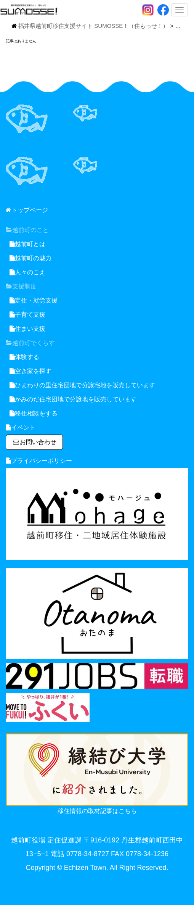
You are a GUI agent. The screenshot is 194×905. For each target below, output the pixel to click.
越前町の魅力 (30, 258)
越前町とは (27, 244)
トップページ (27, 210)
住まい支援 (27, 328)
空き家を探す (30, 371)
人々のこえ (27, 272)
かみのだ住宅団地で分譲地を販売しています (73, 399)
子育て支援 (27, 314)
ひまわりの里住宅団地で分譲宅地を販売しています (82, 385)
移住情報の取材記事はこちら (97, 811)
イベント (20, 427)
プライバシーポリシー (39, 460)
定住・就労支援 (34, 300)
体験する (24, 357)
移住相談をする (34, 413)
